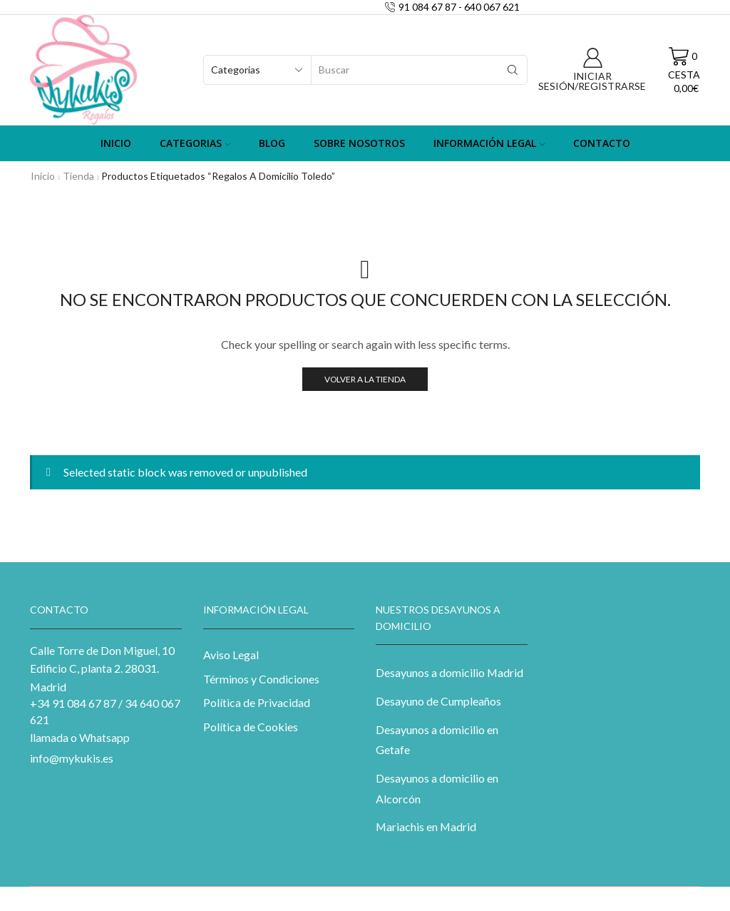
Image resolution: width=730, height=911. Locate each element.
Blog (272, 143)
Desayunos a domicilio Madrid (449, 672)
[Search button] (512, 70)
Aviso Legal (231, 654)
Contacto (601, 143)
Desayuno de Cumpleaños (438, 701)
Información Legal (489, 143)
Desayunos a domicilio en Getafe (437, 740)
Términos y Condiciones (261, 679)
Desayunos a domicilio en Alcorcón (437, 788)
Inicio (116, 143)
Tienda (78, 176)
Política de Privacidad (256, 702)
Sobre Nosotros (359, 143)
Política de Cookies (250, 726)
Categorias (195, 143)
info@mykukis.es (71, 758)
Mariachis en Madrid (426, 826)
